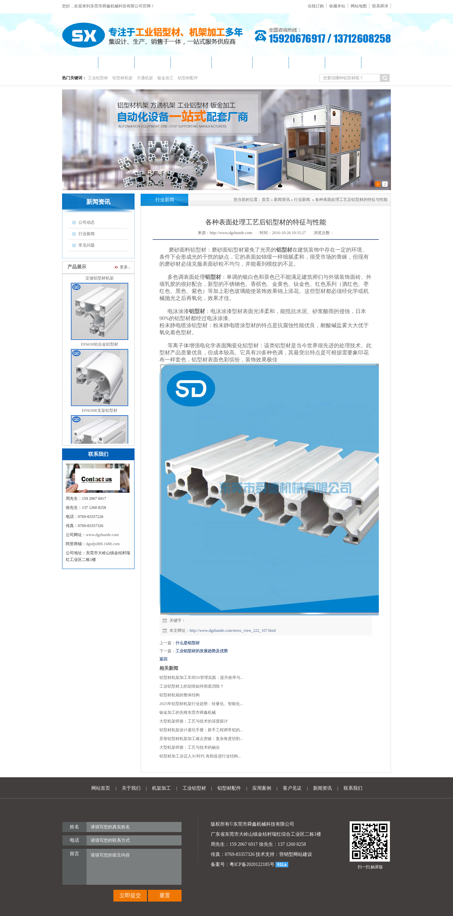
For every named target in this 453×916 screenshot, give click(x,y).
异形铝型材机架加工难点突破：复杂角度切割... (201, 738)
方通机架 (145, 78)
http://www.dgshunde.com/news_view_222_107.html (233, 630)
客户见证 (292, 788)
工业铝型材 (98, 78)
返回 (163, 659)
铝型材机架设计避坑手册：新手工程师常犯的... (201, 730)
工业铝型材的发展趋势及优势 (201, 651)
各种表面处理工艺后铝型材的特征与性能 (351, 199)
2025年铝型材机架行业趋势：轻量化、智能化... (201, 703)
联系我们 (353, 788)
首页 (266, 199)
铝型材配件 (188, 78)
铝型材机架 (122, 78)
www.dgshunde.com (102, 534)
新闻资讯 (282, 199)
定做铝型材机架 (100, 280)
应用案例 (261, 788)
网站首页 (100, 788)
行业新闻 (302, 199)
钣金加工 (165, 78)
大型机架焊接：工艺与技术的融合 (189, 747)
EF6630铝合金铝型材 (99, 347)
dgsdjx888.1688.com (103, 543)
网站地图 (359, 6)
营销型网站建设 (295, 854)
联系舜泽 (380, 6)
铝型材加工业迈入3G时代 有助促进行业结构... (200, 756)
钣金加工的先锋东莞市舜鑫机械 (187, 712)
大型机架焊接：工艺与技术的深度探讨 (193, 721)
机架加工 (161, 788)
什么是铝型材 (187, 643)
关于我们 (131, 788)
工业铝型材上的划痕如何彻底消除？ (191, 686)
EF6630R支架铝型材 (99, 413)
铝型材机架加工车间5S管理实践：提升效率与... (201, 677)
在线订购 (316, 6)
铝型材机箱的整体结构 (179, 695)
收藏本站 (337, 6)
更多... (125, 267)
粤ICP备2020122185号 (252, 864)
